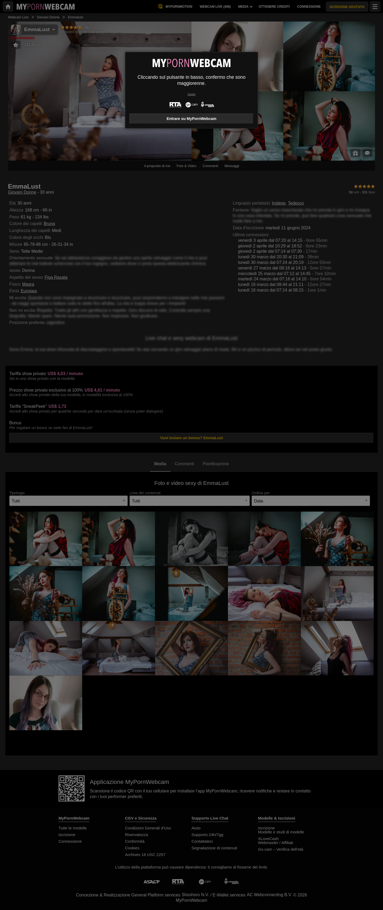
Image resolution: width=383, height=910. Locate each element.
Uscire (191, 94)
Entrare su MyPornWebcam (192, 119)
